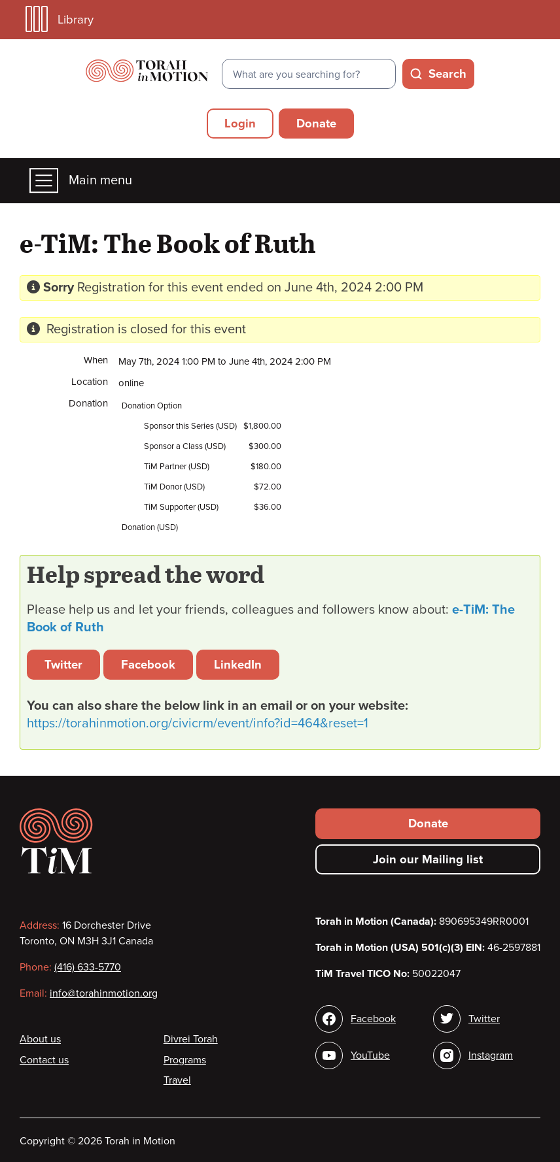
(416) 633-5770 (87, 967)
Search (447, 74)
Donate (316, 123)
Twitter (484, 1018)
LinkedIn (238, 664)
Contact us (44, 1060)
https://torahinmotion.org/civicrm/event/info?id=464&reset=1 (197, 723)
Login (240, 123)
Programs (185, 1060)
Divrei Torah (191, 1039)
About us (40, 1039)
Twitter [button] (63, 664)
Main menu (80, 180)
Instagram (490, 1055)
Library (60, 19)
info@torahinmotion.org (104, 993)
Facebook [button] (148, 664)
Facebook (373, 1018)
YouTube (370, 1055)
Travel (177, 1080)
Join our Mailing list (428, 859)
